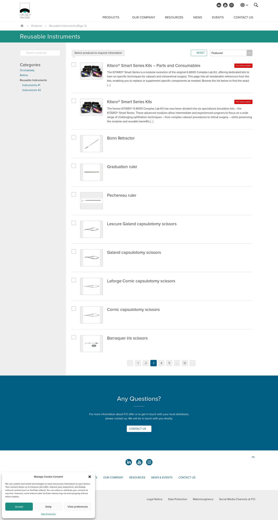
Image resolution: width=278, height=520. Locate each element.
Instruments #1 (31, 85)
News (197, 17)
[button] (89, 476)
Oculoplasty (27, 70)
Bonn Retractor (121, 138)
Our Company (143, 17)
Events (218, 17)
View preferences (78, 506)
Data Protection (48, 514)
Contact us (243, 17)
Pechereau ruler (122, 195)
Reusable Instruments (33, 80)
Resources (174, 17)
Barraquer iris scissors (127, 338)
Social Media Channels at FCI (237, 499)
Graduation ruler (122, 166)
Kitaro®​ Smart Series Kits (129, 102)
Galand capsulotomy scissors (134, 252)
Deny (48, 506)
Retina (24, 75)
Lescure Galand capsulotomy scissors (142, 224)
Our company (113, 478)
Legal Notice (154, 499)
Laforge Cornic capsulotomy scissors (141, 281)
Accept (19, 506)
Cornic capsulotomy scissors (133, 309)
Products (110, 17)
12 (185, 363)
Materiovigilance (203, 499)
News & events (161, 478)
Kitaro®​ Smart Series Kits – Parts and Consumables (154, 65)
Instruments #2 (31, 90)
